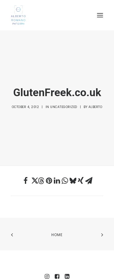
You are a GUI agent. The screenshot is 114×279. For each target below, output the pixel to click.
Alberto (95, 97)
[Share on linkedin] (57, 161)
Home (57, 215)
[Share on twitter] (33, 161)
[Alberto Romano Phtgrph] (57, 15)
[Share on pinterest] (49, 161)
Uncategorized (63, 97)
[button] (100, 15)
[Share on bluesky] (73, 161)
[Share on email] (88, 161)
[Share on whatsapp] (65, 161)
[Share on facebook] (25, 161)
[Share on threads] (41, 161)
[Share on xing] (81, 161)
